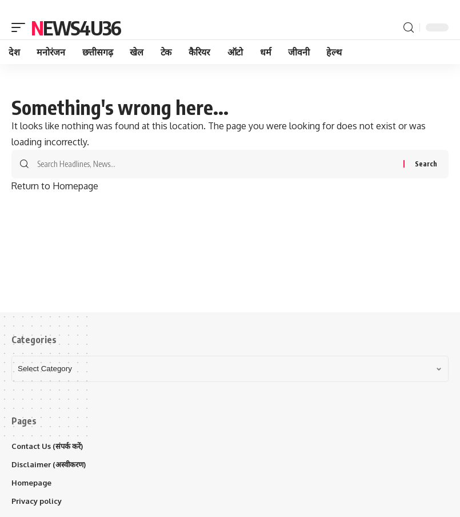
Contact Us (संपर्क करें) (47, 446)
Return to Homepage (54, 186)
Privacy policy (36, 501)
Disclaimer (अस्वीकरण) (48, 464)
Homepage (31, 482)
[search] (409, 28)
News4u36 (76, 27)
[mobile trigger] (21, 27)
